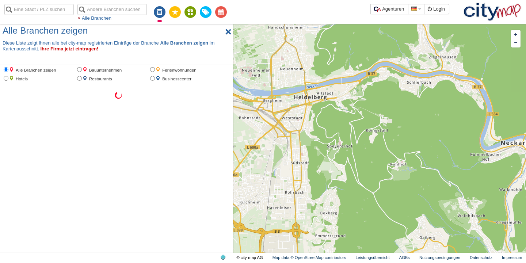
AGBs (404, 257)
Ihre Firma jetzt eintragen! (69, 49)
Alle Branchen (96, 18)
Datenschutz (481, 257)
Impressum (512, 257)
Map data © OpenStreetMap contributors (309, 257)
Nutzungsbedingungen (439, 257)
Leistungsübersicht (372, 257)
